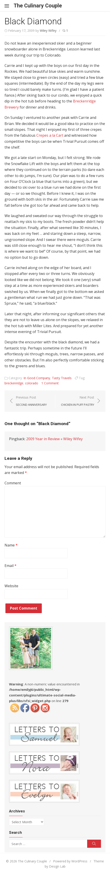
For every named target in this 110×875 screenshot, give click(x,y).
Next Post (77, 401)
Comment (13, 483)
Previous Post (31, 401)
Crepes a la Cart (49, 135)
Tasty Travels (62, 378)
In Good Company (36, 378)
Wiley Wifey (48, 30)
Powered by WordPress (70, 861)
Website (11, 585)
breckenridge (14, 383)
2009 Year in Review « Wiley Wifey (54, 438)
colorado (31, 383)
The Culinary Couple (38, 5)
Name (11, 545)
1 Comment (50, 383)
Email (10, 565)
